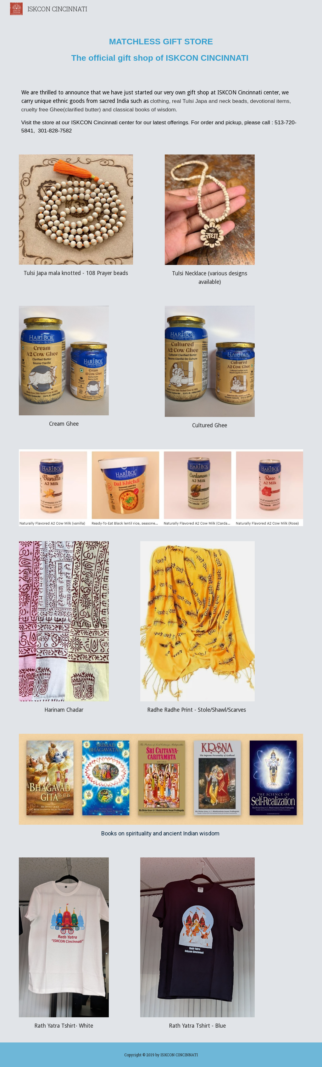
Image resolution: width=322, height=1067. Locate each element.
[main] (161, 47)
